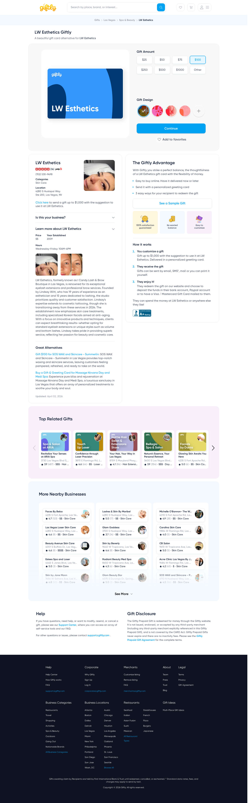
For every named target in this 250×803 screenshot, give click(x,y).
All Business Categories (57, 752)
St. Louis (108, 752)
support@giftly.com (99, 635)
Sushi (126, 726)
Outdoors (50, 736)
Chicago (108, 715)
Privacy (181, 680)
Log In (88, 685)
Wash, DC (89, 767)
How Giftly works (53, 680)
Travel (48, 715)
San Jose (89, 762)
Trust (165, 685)
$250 (144, 70)
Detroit (88, 726)
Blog (165, 690)
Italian (127, 715)
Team (165, 674)
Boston (88, 715)
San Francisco (111, 757)
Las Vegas (90, 731)
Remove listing (131, 680)
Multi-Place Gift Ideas (173, 710)
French (146, 715)
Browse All (109, 767)
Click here (42, 202)
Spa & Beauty (52, 731)
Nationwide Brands (55, 747)
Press (165, 680)
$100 (198, 60)
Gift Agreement (186, 685)
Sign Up (88, 680)
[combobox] (116, 7)
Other (197, 70)
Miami (87, 736)
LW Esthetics (146, 20)
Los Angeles (110, 731)
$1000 (180, 70)
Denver (107, 720)
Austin (107, 710)
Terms (181, 674)
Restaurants (52, 710)
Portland (89, 752)
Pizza (145, 720)
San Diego (90, 757)
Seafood (128, 710)
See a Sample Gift (172, 203)
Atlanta (88, 710)
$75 (180, 60)
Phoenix (108, 747)
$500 (162, 70)
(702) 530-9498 (44, 174)
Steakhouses (149, 710)
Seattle (107, 762)
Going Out (51, 741)
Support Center (67, 624)
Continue (171, 128)
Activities (50, 726)
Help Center (51, 674)
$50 (162, 60)
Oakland (108, 741)
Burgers (147, 726)
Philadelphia (91, 747)
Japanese (148, 731)
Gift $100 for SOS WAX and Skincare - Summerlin (67, 354)
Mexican (128, 731)
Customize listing (132, 674)
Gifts (97, 20)
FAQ (48, 685)
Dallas (88, 720)
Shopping (50, 720)
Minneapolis (110, 736)
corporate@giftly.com (95, 691)
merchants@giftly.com (135, 691)
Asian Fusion (130, 720)
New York (89, 741)
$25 (144, 60)
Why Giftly (90, 674)
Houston (108, 726)
